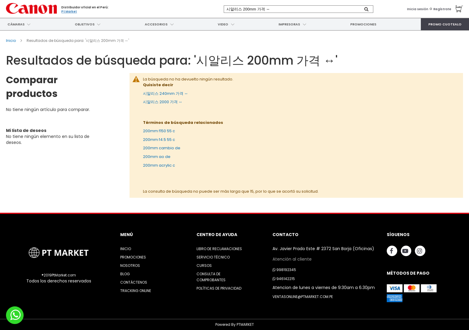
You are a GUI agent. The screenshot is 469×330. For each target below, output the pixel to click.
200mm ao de (156, 156)
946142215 (283, 278)
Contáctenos (133, 282)
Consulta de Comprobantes (211, 276)
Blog (125, 273)
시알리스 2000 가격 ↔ (162, 102)
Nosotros (130, 265)
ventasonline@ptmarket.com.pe (302, 296)
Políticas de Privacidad (219, 288)
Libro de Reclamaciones (219, 248)
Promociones (133, 256)
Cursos (204, 265)
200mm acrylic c (159, 165)
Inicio (11, 40)
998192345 (284, 269)
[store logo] (31, 8)
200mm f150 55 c (159, 131)
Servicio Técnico (213, 256)
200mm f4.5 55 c (159, 139)
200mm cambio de (161, 148)
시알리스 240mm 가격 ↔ (165, 93)
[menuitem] (15, 24)
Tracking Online (135, 290)
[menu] (234, 24)
